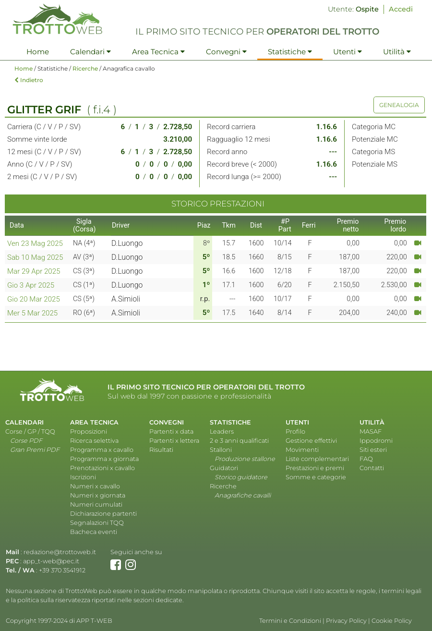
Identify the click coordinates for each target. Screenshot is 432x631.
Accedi (401, 9)
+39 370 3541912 (62, 570)
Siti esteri (373, 449)
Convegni (226, 51)
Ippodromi (376, 440)
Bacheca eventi (93, 531)
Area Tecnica (158, 51)
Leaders (222, 431)
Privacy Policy (346, 620)
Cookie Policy (392, 620)
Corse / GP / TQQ (30, 431)
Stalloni (221, 449)
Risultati (161, 449)
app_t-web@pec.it (51, 561)
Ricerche (85, 68)
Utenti (347, 51)
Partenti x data (171, 431)
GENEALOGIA (399, 105)
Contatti (372, 468)
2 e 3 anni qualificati (239, 440)
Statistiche (290, 51)
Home (37, 51)
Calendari (90, 51)
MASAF (371, 431)
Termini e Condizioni (290, 620)
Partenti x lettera (174, 440)
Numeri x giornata (97, 495)
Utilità (397, 51)
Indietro (28, 80)
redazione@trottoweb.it (60, 552)
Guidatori (224, 468)
